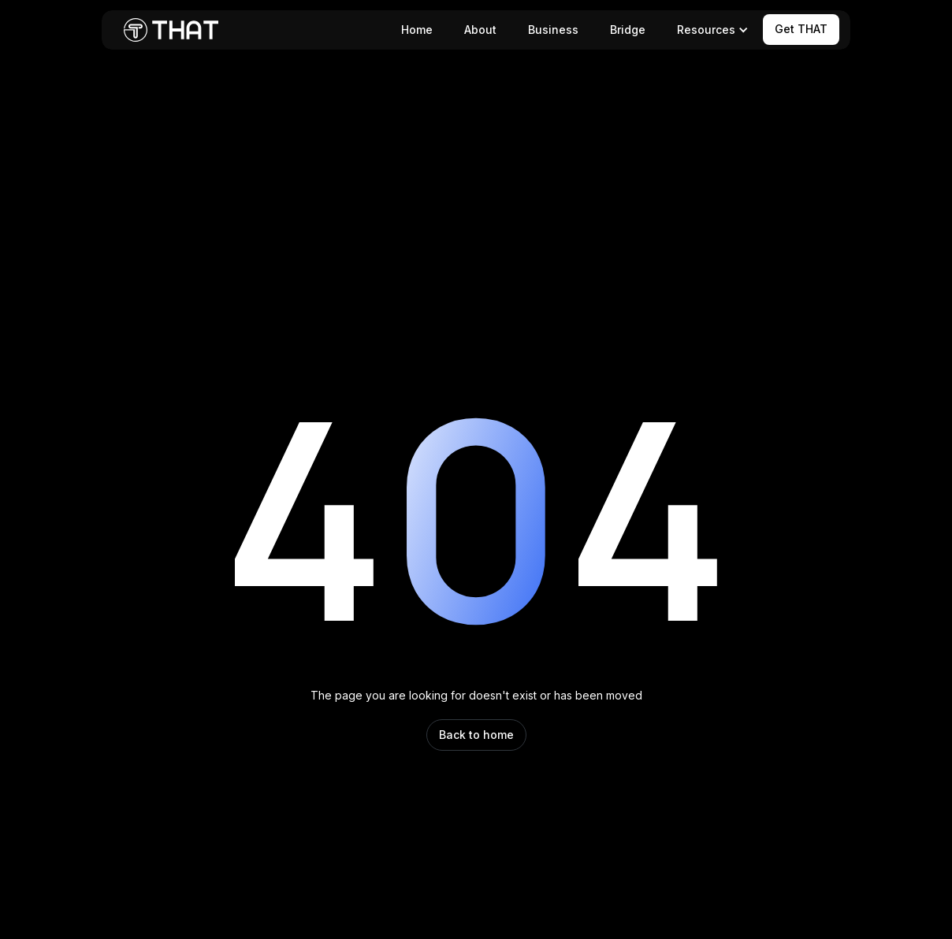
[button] (710, 30)
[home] (171, 30)
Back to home (476, 734)
